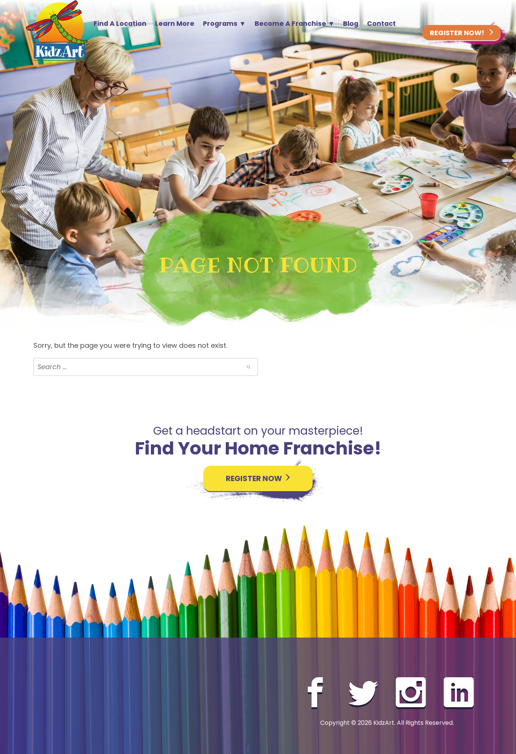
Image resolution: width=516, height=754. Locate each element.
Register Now (258, 478)
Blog (350, 23)
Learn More (174, 23)
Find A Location (120, 23)
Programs (220, 23)
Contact (381, 23)
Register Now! (461, 33)
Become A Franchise (290, 23)
